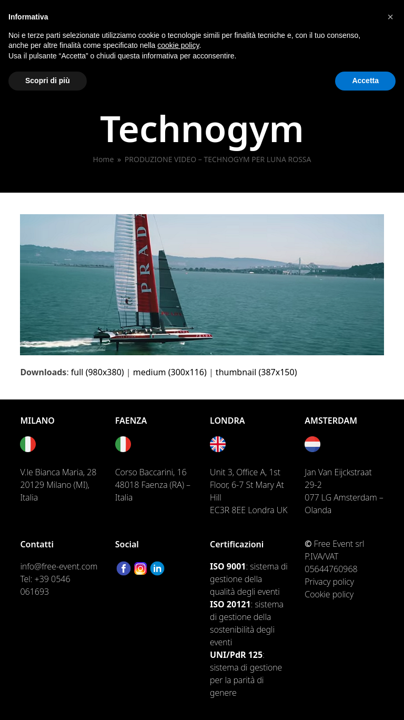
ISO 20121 (230, 604)
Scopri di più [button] (47, 80)
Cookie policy (329, 594)
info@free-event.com (58, 566)
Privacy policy (329, 581)
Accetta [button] (365, 80)
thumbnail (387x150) (256, 372)
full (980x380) (97, 372)
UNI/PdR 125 (236, 655)
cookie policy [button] (178, 45)
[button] (390, 16)
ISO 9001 (228, 566)
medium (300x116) (170, 372)
